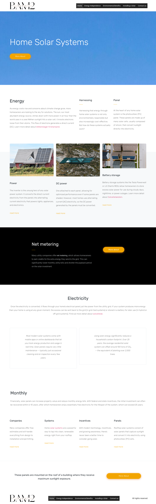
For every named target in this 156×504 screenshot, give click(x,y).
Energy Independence (92, 6)
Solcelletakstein (115, 197)
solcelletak (98, 314)
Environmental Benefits (112, 6)
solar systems (56, 428)
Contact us (142, 6)
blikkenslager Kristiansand (47, 127)
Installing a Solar (129, 6)
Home (79, 6)
